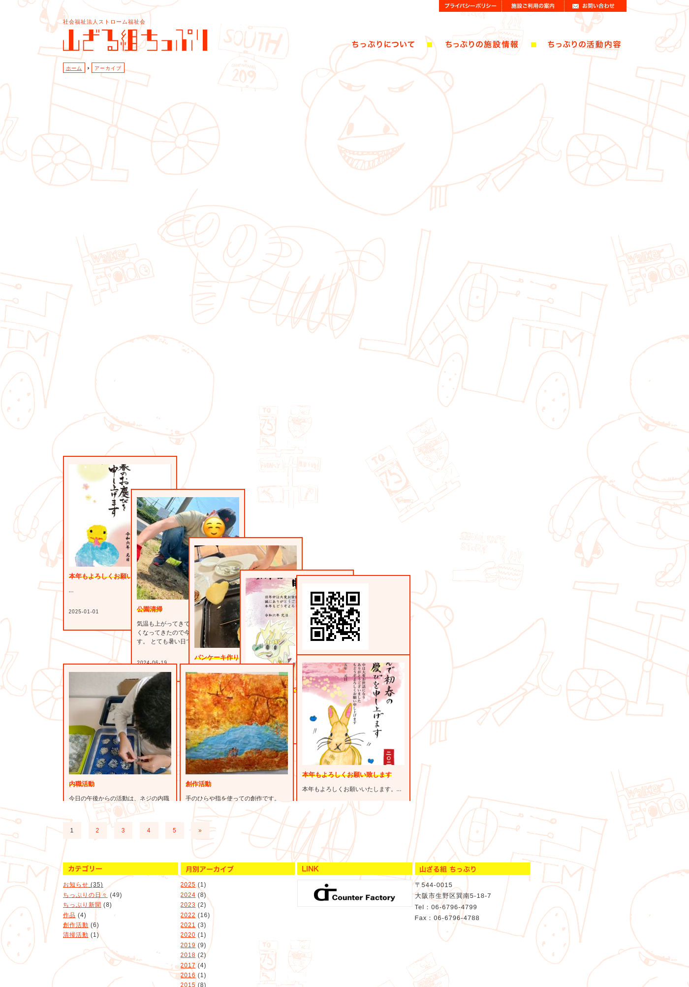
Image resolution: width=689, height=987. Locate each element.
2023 (188, 885)
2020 (188, 915)
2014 (188, 975)
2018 (188, 935)
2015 (188, 965)
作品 (69, 895)
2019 (188, 925)
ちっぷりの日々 (85, 875)
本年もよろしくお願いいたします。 (120, 647)
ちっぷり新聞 (82, 885)
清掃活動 (76, 915)
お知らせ (76, 864)
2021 (188, 905)
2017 (188, 945)
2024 (188, 875)
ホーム (74, 68)
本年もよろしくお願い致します (347, 774)
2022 (188, 895)
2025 (188, 864)
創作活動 (76, 905)
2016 (188, 955)
